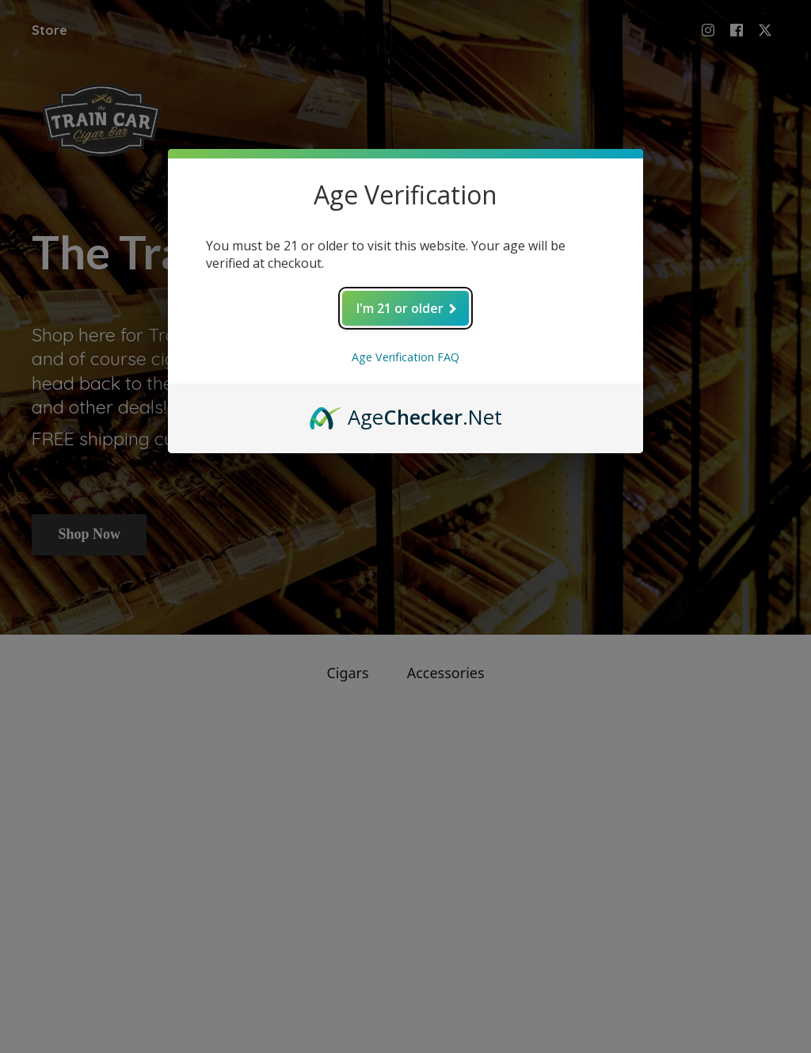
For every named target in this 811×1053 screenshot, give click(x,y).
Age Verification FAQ (405, 356)
